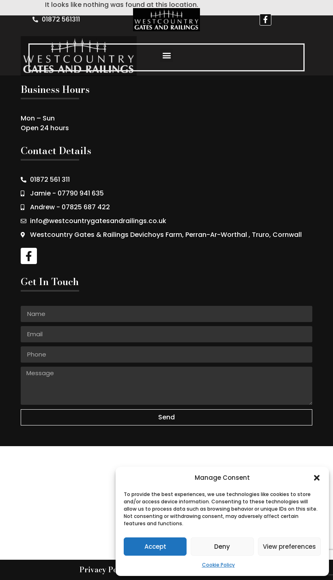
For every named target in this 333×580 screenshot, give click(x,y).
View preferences (289, 546)
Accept (155, 546)
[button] (317, 478)
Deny (222, 546)
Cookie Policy (218, 564)
